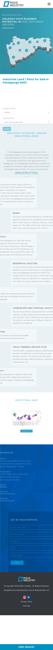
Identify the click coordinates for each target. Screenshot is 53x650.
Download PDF (26, 427)
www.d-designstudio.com (38, 590)
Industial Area (8, 125)
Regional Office (9, 116)
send (21, 563)
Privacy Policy (26, 602)
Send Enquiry (26, 647)
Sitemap (26, 606)
